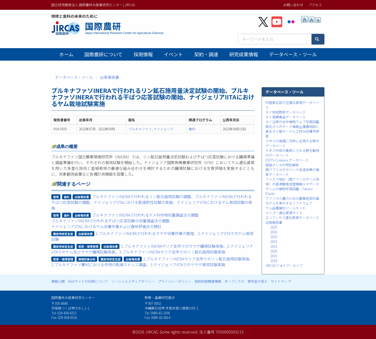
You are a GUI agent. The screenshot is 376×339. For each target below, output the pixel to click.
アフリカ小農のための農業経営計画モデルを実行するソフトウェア (292, 201)
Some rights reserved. (179, 332)
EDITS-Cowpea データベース (287, 160)
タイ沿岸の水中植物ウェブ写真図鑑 (292, 121)
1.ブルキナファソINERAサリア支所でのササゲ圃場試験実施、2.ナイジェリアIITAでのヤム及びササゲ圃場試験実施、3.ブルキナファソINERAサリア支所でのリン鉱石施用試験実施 (152, 249)
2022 (273, 241)
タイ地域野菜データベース (285, 112)
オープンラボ (234, 281)
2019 (273, 255)
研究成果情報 (243, 54)
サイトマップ (281, 281)
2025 (273, 227)
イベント (173, 54)
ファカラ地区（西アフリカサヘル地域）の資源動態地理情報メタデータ (292, 181)
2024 (273, 232)
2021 (273, 246)
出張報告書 (109, 77)
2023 (273, 236)
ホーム (66, 54)
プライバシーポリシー (174, 281)
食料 (192, 128)
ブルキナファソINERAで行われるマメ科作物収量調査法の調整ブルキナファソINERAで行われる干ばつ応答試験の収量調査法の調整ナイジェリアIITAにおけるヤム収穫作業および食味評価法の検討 (125, 220)
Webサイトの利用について (88, 281)
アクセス (315, 4)
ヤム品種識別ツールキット (285, 208)
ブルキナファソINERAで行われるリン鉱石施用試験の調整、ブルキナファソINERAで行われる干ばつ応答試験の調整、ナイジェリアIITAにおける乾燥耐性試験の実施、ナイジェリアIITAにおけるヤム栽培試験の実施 (151, 202)
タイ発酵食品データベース (285, 117)
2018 (273, 260)
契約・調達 (206, 54)
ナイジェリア (163, 128)
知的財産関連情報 (207, 281)
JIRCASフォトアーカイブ (284, 265)
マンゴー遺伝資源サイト (283, 212)
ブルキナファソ (140, 128)
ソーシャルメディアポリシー (133, 281)
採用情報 (143, 54)
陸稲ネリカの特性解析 (282, 164)
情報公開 (58, 281)
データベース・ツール (293, 54)
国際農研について (103, 54)
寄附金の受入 (257, 281)
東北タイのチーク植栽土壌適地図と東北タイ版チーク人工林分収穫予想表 (292, 131)
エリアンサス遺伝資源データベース (292, 217)
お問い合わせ (293, 4)
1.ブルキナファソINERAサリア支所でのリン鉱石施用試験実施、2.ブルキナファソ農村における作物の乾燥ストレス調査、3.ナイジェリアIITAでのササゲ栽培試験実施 (152, 261)
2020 (273, 251)
